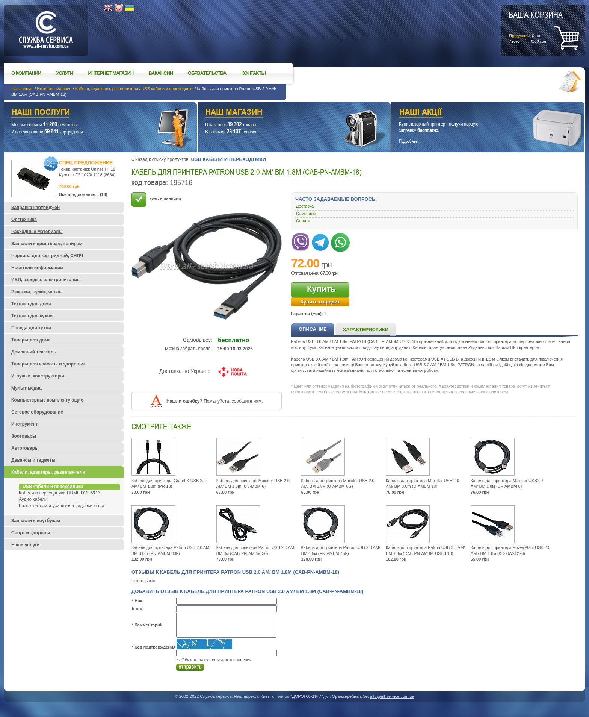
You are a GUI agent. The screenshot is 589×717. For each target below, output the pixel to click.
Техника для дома (31, 303)
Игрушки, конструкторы (37, 376)
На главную (22, 88)
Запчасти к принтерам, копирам (46, 243)
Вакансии (160, 73)
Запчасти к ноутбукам (35, 520)
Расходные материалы (37, 231)
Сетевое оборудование (37, 412)
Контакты (253, 73)
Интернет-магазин (54, 88)
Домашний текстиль (33, 352)
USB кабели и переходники (168, 88)
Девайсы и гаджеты (33, 460)
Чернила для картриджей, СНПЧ (47, 255)
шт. (536, 27)
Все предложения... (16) (83, 194)
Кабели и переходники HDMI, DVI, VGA (59, 493)
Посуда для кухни (31, 327)
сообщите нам (246, 401)
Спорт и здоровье (31, 532)
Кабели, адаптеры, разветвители (106, 88)
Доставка (305, 206)
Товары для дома (30, 340)
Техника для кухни (32, 315)
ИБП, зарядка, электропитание (45, 279)
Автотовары (25, 448)
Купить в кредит (320, 302)
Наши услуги (91, 113)
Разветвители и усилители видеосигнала (61, 505)
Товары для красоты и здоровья (48, 364)
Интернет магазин (111, 73)
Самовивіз (306, 213)
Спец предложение (86, 162)
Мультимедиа (26, 388)
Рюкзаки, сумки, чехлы (37, 291)
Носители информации (37, 267)
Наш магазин (281, 113)
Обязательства (207, 73)
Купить (321, 289)
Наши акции (477, 113)
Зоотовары (23, 436)
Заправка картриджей (35, 207)
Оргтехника (24, 219)
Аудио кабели (33, 499)
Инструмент (24, 424)
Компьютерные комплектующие (47, 400)
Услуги (64, 73)
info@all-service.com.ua (392, 696)
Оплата (303, 220)
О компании (26, 73)
